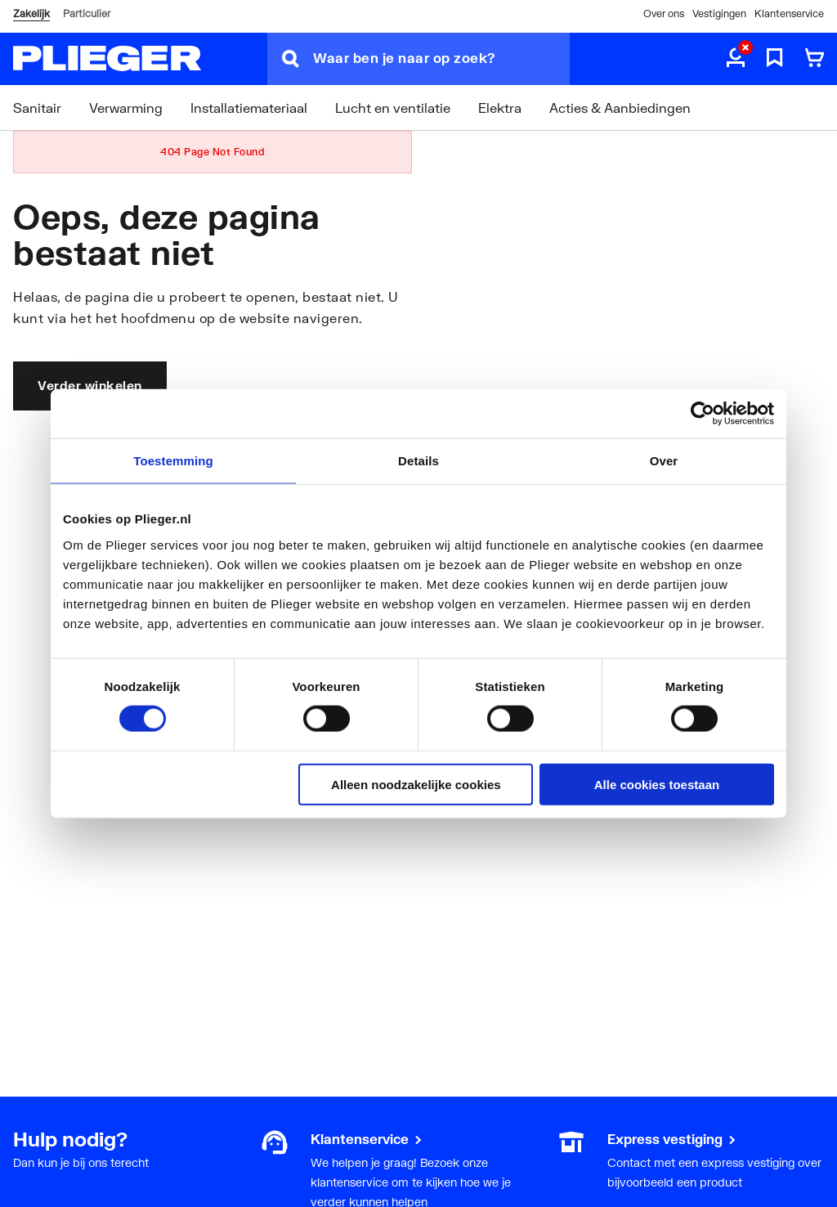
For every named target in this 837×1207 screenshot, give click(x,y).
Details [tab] (418, 461)
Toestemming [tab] (173, 461)
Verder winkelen (90, 385)
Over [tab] (664, 461)
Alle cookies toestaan (656, 784)
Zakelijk (31, 13)
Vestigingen (719, 13)
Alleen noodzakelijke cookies (416, 784)
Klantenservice (789, 13)
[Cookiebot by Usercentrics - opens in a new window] (702, 414)
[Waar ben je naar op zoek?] (441, 59)
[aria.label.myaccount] (736, 59)
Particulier (86, 13)
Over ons (663, 13)
